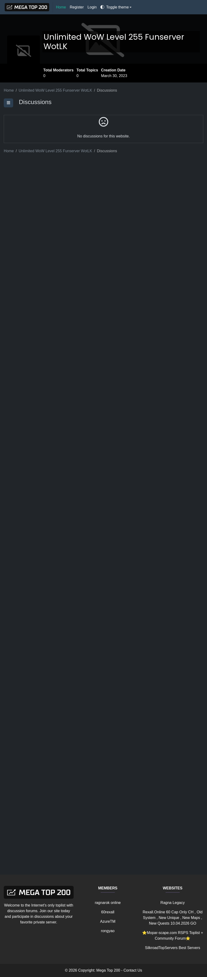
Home (61, 7)
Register (77, 7)
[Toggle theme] (116, 7)
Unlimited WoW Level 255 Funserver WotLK (114, 41)
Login (92, 7)
